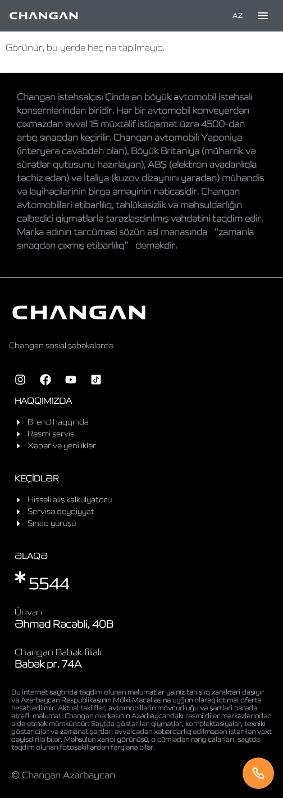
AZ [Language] (237, 15)
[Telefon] (258, 773)
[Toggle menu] (262, 15)
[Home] (44, 16)
